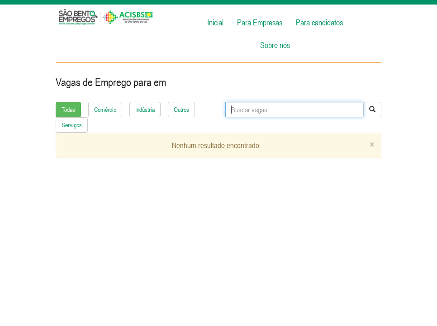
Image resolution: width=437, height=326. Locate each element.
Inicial (215, 22)
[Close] (372, 144)
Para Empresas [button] (259, 22)
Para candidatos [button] (319, 22)
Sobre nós (275, 45)
